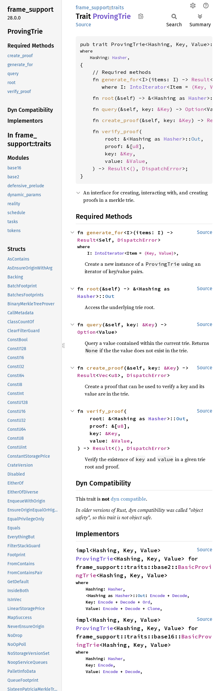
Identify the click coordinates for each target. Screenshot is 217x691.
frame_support (92, 8)
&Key (163, 109)
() (133, 168)
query (109, 109)
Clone (153, 608)
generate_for (120, 79)
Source (83, 25)
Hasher (119, 57)
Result (200, 79)
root (108, 98)
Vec (103, 375)
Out (196, 139)
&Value (135, 161)
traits (118, 8)
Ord (146, 602)
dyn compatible (128, 498)
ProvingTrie (94, 558)
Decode (179, 595)
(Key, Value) (159, 253)
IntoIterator (148, 87)
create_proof (120, 120)
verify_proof (120, 131)
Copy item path (141, 16)
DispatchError (162, 168)
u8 (136, 146)
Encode (157, 595)
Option (194, 109)
